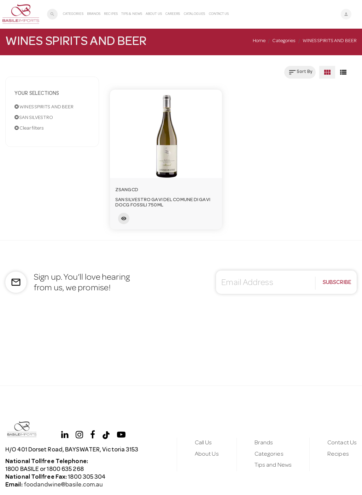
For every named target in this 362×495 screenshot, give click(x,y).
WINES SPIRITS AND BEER (44, 107)
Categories (73, 14)
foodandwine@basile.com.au (63, 485)
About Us (154, 14)
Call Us (203, 443)
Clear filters (29, 128)
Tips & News (131, 14)
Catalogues (194, 14)
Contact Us (219, 14)
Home (259, 41)
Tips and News (273, 465)
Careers (172, 14)
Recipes (111, 14)
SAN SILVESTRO (33, 117)
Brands (94, 14)
